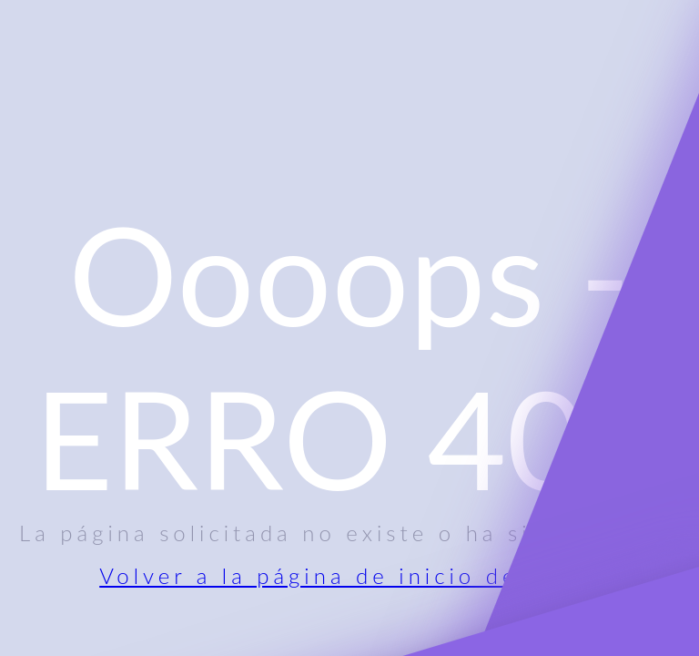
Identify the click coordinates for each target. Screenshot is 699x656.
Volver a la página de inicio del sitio (349, 575)
